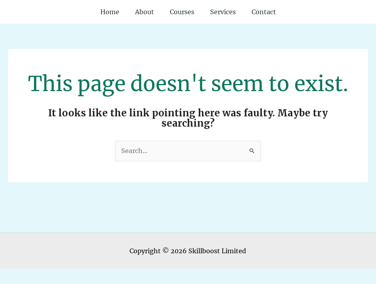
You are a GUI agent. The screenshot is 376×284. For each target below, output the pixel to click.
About (144, 12)
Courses (182, 12)
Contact (264, 12)
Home (109, 12)
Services (223, 12)
